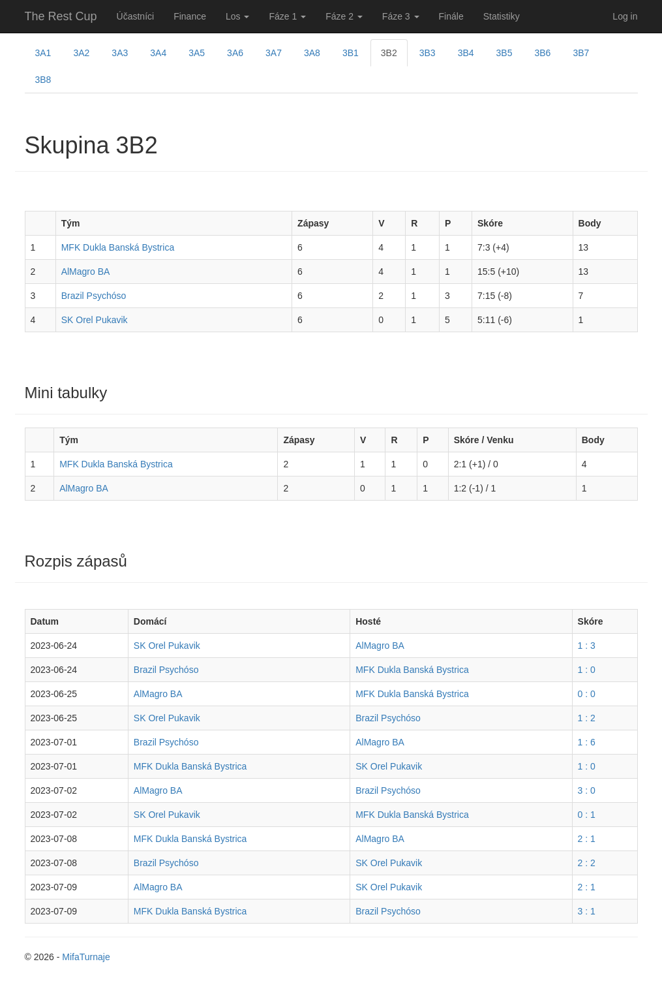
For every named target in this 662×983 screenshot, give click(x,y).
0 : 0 (586, 694)
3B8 (43, 79)
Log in (624, 16)
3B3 (427, 53)
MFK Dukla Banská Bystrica (118, 247)
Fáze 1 (287, 16)
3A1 (43, 53)
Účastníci (136, 16)
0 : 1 (586, 814)
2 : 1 (586, 839)
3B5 (504, 53)
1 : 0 (586, 669)
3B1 (350, 53)
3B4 (466, 53)
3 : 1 (586, 911)
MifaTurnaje (86, 957)
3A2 (81, 53)
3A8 (312, 53)
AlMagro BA (85, 271)
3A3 (120, 53)
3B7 (581, 53)
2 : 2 (586, 863)
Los (237, 16)
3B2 (389, 53)
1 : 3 (586, 645)
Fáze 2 (344, 16)
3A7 (273, 53)
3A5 (196, 53)
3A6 (235, 53)
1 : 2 (586, 718)
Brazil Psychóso (94, 295)
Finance (189, 16)
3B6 (542, 53)
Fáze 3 (400, 16)
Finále (451, 16)
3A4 (158, 53)
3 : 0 (586, 790)
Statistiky (501, 16)
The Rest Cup (61, 16)
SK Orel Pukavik (94, 320)
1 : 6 (586, 742)
